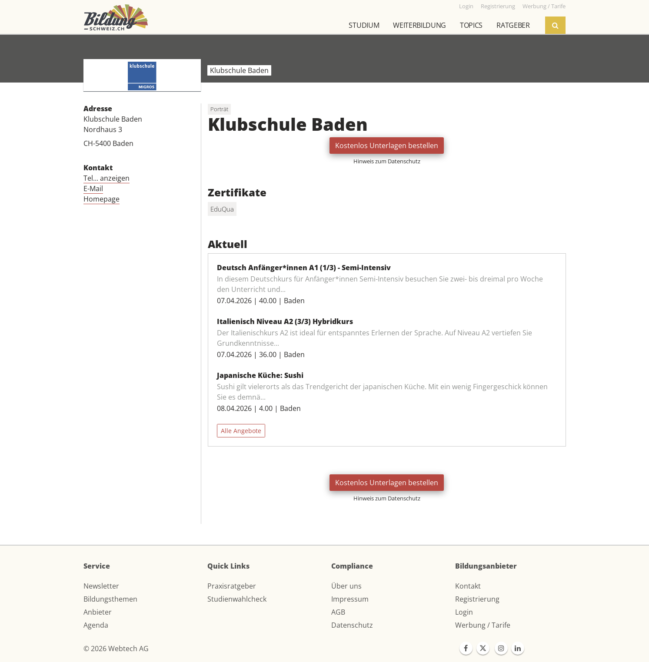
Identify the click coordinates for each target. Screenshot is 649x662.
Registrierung (477, 599)
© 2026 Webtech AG (116, 648)
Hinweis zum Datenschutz (386, 161)
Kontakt (468, 586)
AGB (338, 612)
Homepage (101, 199)
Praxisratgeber (231, 586)
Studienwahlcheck (236, 599)
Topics (471, 25)
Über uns (346, 586)
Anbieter (97, 612)
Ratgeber (512, 25)
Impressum (350, 599)
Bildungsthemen (110, 599)
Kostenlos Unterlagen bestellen (386, 145)
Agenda (95, 625)
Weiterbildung (419, 25)
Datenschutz (352, 625)
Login (464, 612)
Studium (364, 25)
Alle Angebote (241, 431)
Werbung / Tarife (482, 625)
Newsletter (101, 586)
